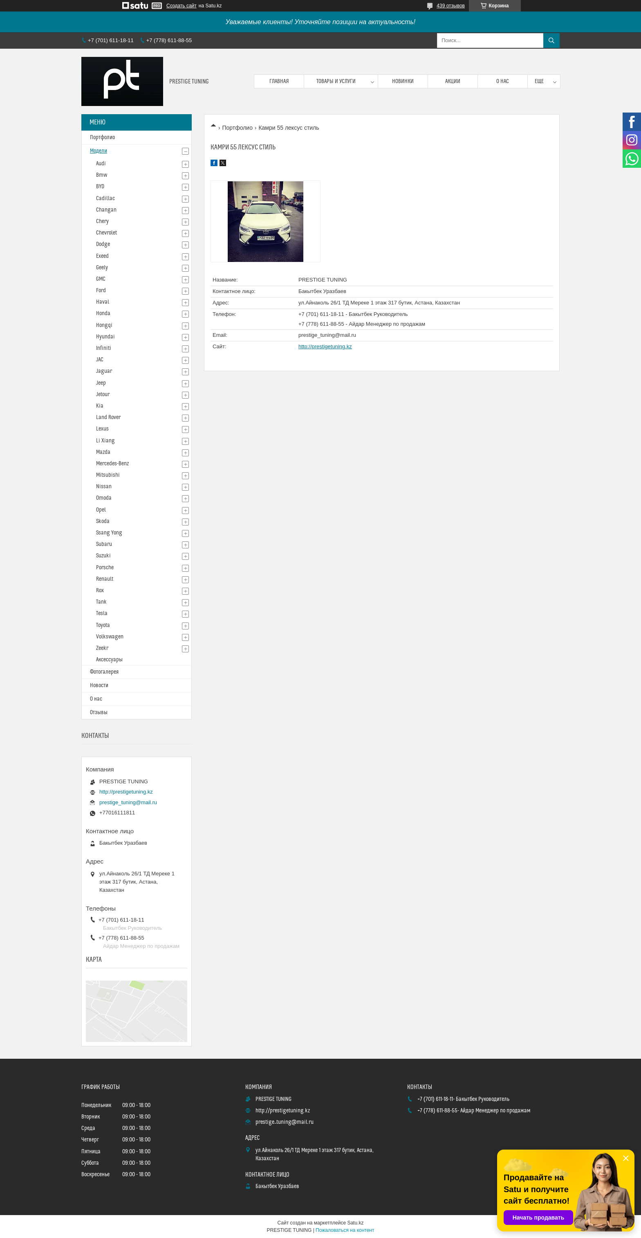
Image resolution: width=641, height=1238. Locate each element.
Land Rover (108, 417)
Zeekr (102, 648)
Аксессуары (109, 659)
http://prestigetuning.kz (325, 346)
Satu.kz (355, 1223)
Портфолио (237, 127)
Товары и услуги (336, 81)
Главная (279, 81)
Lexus (102, 429)
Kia (99, 406)
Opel (101, 510)
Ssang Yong (109, 533)
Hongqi (104, 325)
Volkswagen (109, 637)
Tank (101, 602)
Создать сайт (181, 6)
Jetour (103, 394)
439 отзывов (451, 6)
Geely (102, 267)
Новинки (403, 81)
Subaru (104, 544)
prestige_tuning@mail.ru (327, 335)
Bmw (101, 175)
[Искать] (551, 40)
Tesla (102, 613)
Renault (104, 579)
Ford (101, 290)
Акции (452, 81)
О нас (502, 81)
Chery (102, 221)
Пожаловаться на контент (345, 1230)
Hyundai (105, 337)
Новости (99, 685)
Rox (100, 590)
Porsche (105, 567)
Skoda (103, 521)
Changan (106, 210)
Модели (98, 151)
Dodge (103, 244)
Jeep (101, 383)
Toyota (103, 625)
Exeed (102, 256)
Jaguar (104, 371)
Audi (101, 163)
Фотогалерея (104, 672)
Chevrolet (106, 233)
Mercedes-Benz (112, 463)
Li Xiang (105, 440)
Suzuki (103, 555)
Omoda (104, 498)
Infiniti (103, 348)
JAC (99, 359)
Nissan (104, 486)
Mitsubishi (108, 475)
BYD (100, 186)
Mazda (103, 452)
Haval (102, 302)
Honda (103, 313)
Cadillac (105, 198)
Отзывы (99, 712)
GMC (100, 279)
